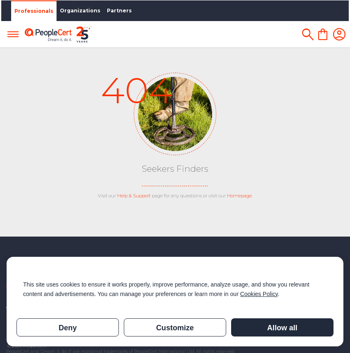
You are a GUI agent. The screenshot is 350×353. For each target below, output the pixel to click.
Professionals (32, 11)
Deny (68, 328)
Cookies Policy (259, 294)
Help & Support (134, 196)
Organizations (79, 10)
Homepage (239, 196)
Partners (118, 10)
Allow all (282, 328)
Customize (175, 328)
